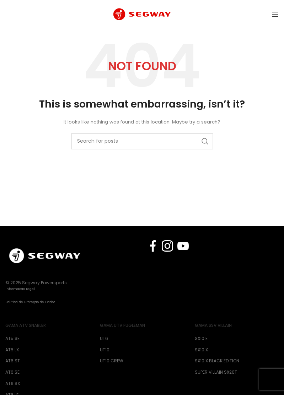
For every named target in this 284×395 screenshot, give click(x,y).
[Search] (142, 141)
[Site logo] (141, 14)
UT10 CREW (111, 361)
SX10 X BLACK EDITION (217, 361)
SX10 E (201, 338)
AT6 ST (12, 361)
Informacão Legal (20, 288)
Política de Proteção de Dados (30, 302)
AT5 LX (12, 350)
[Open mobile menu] (275, 14)
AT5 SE (12, 338)
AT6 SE (12, 372)
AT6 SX (12, 383)
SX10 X (201, 350)
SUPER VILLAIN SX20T (216, 372)
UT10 (104, 350)
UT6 (104, 338)
